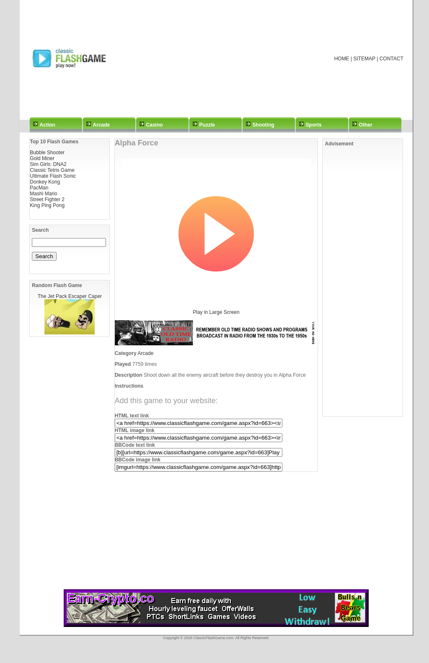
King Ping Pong (47, 205)
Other (365, 125)
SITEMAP (364, 59)
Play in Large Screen (216, 312)
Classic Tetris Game (52, 170)
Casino (154, 125)
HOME (341, 59)
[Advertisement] (225, 58)
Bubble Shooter (47, 152)
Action (47, 125)
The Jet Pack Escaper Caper (70, 296)
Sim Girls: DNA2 (48, 164)
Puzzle (207, 125)
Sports (314, 125)
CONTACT (391, 59)
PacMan (39, 188)
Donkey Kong (45, 182)
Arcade (101, 125)
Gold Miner (42, 158)
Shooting (263, 125)
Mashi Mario (43, 194)
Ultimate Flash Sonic (53, 176)
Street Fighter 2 (47, 199)
